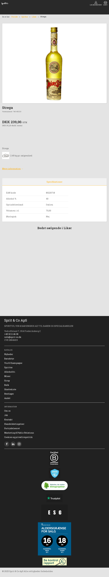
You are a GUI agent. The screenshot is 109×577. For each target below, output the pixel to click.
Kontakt (8, 419)
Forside (14, 17)
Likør (34, 17)
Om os (7, 410)
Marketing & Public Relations (19, 432)
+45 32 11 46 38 (11, 334)
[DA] (5, 3)
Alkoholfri (9, 371)
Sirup (7, 380)
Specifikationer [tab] (54, 181)
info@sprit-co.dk (12, 337)
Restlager (9, 393)
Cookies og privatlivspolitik (18, 437)
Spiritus (24, 17)
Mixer (7, 376)
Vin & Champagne (13, 363)
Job (6, 415)
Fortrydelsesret (12, 428)
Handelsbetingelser (14, 424)
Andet (7, 398)
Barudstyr (9, 358)
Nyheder (8, 354)
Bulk (6, 385)
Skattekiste (10, 389)
